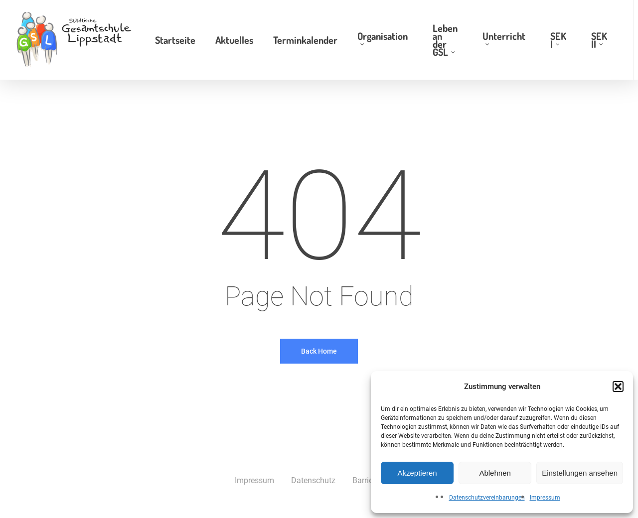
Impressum (545, 497)
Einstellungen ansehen (580, 473)
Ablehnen (494, 473)
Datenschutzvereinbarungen (487, 497)
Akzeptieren (417, 473)
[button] (618, 386)
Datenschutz (313, 480)
